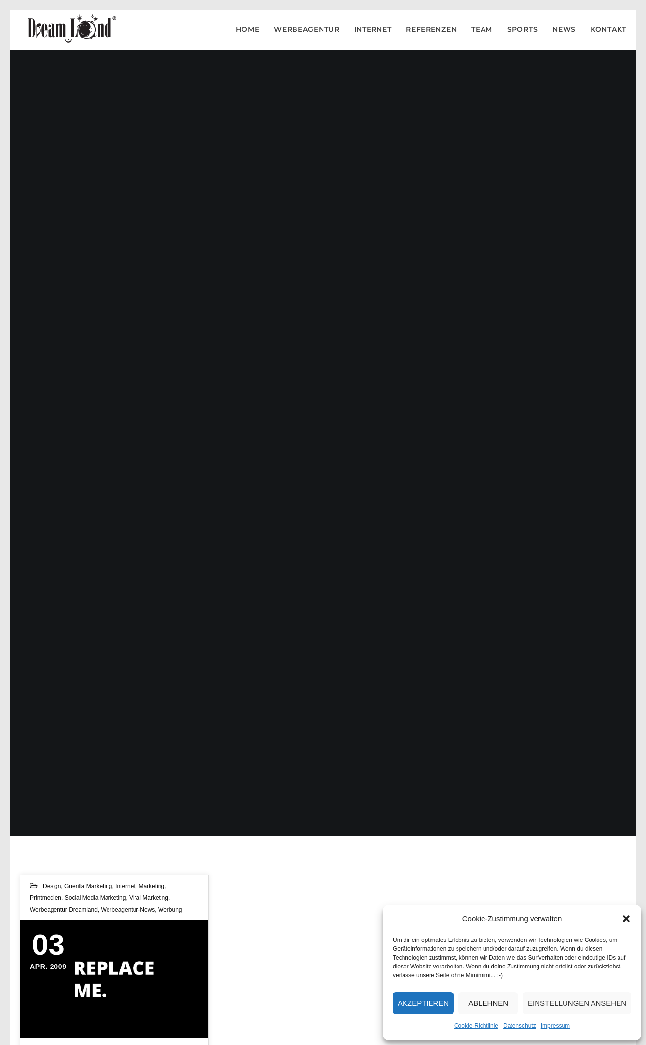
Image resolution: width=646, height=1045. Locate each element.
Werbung (170, 909)
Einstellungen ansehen (577, 1003)
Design (52, 886)
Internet (125, 886)
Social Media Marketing (95, 897)
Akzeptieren (423, 1003)
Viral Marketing (148, 897)
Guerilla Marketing (88, 886)
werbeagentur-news (128, 909)
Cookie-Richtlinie (476, 1025)
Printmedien (45, 897)
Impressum (555, 1025)
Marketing (151, 886)
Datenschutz (519, 1025)
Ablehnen (488, 1003)
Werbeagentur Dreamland (64, 909)
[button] (626, 919)
